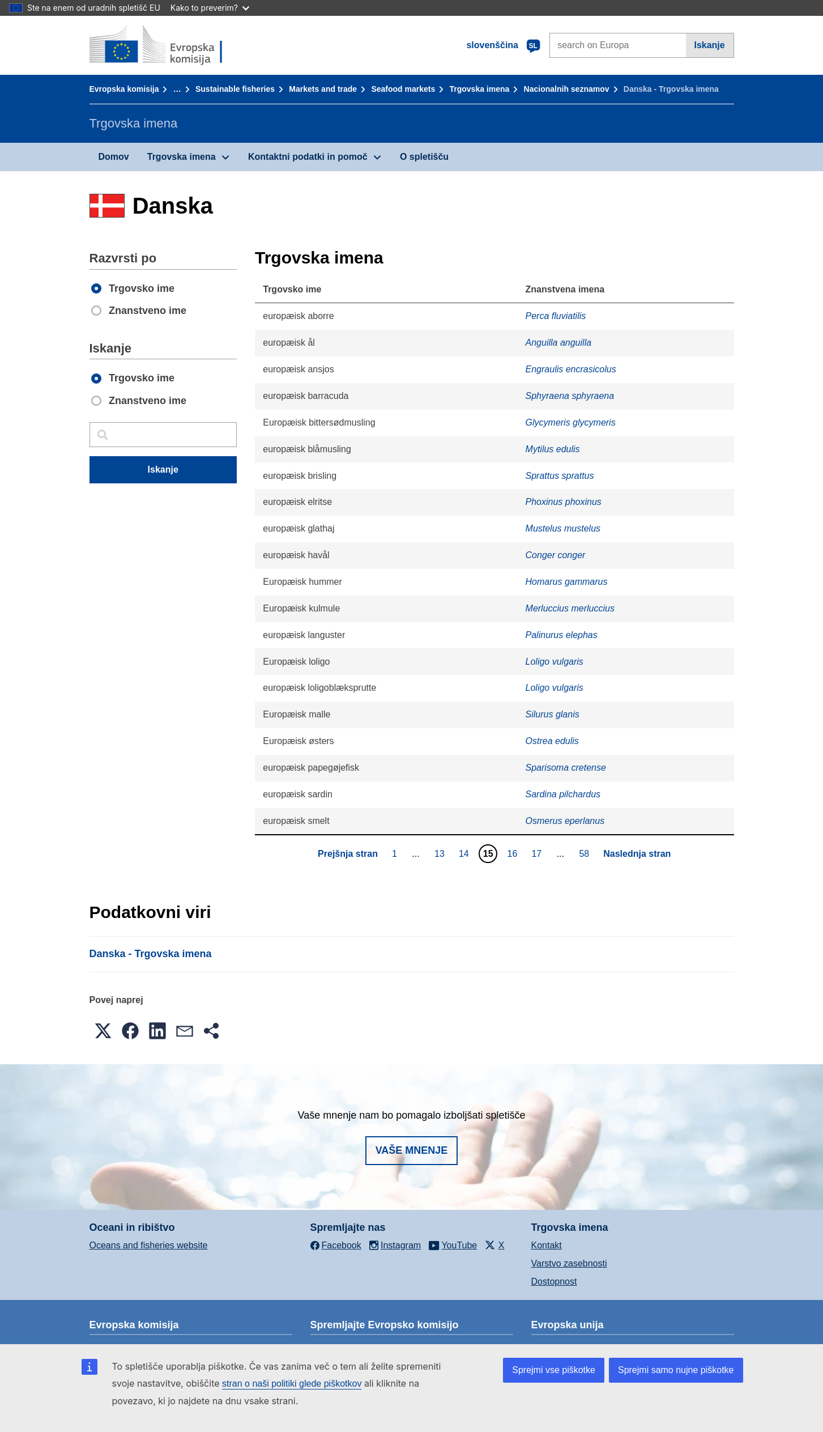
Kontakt (546, 1245)
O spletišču (424, 157)
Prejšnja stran (348, 854)
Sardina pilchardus (563, 794)
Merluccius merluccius (570, 608)
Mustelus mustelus (563, 528)
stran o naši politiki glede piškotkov (291, 1383)
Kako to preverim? (209, 7)
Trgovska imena (480, 89)
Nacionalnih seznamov (566, 89)
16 (514, 853)
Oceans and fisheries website (148, 1245)
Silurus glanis (552, 714)
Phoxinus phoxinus (564, 502)
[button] (103, 1030)
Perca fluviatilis (556, 316)
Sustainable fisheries (235, 89)
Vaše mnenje (412, 1150)
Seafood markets (403, 89)
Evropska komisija (124, 89)
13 (440, 853)
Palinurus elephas (562, 635)
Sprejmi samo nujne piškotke (676, 1370)
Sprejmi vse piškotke (553, 1370)
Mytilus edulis (553, 449)
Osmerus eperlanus (565, 821)
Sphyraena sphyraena (570, 396)
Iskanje (709, 45)
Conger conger (556, 555)
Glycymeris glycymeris (571, 422)
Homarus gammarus (567, 582)
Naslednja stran (637, 854)
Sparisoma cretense (566, 767)
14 (465, 853)
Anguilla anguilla (559, 342)
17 (537, 853)
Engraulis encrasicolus (571, 369)
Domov (114, 157)
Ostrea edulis (552, 741)
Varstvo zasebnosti (569, 1263)
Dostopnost (554, 1281)
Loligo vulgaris (554, 661)
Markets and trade (323, 89)
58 (585, 853)
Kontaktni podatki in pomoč (308, 157)
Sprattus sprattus (560, 476)
